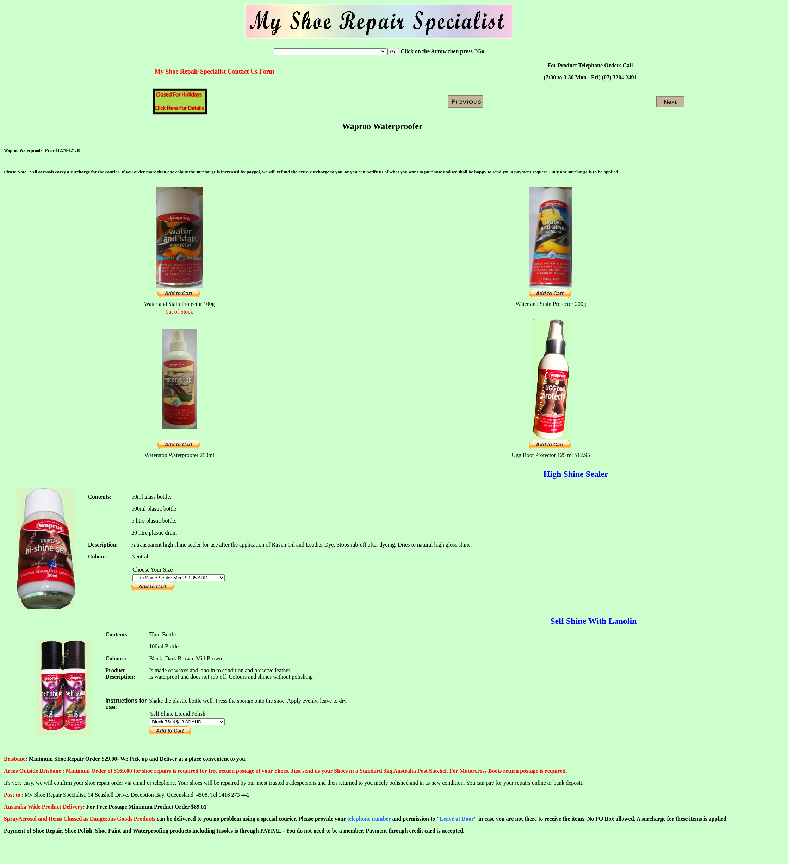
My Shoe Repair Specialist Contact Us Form (214, 71)
